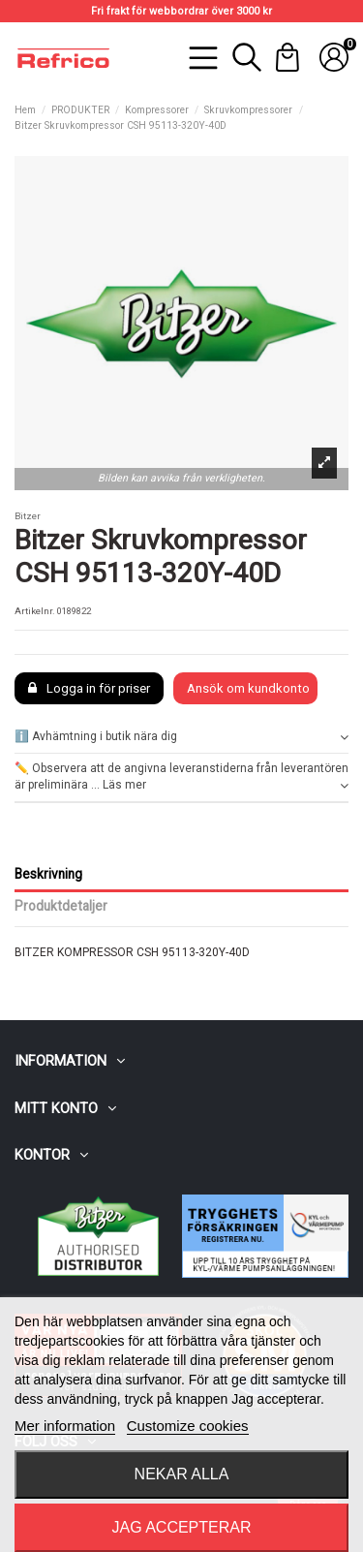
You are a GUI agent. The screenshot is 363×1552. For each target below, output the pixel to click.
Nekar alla (182, 1474)
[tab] (181, 738)
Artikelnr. (35, 610)
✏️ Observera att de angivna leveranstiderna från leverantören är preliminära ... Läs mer (181, 777)
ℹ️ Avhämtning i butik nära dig (181, 737)
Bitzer (28, 516)
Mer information (65, 1425)
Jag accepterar (181, 1527)
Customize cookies (188, 1425)
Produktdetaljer (61, 906)
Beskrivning (48, 874)
